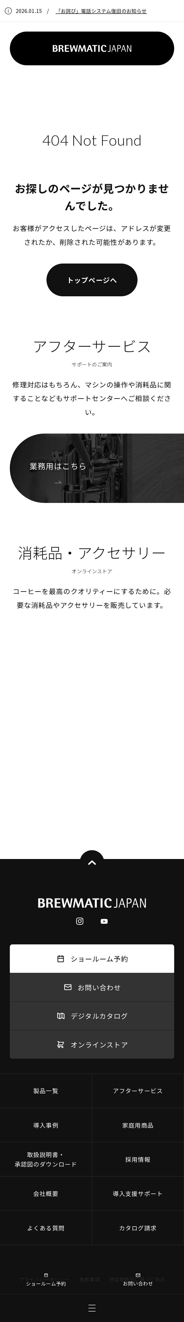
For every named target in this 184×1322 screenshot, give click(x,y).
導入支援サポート (138, 1029)
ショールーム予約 (46, 1280)
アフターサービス (138, 926)
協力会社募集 (130, 1134)
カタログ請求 (138, 1063)
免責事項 (89, 1115)
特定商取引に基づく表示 (137, 1115)
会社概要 (45, 1029)
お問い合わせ (138, 1280)
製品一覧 (45, 926)
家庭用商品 (138, 960)
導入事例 (45, 960)
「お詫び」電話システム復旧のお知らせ (101, 10)
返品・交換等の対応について (72, 1134)
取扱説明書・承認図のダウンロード (46, 995)
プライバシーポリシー (44, 1115)
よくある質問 (46, 1063)
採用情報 (137, 995)
